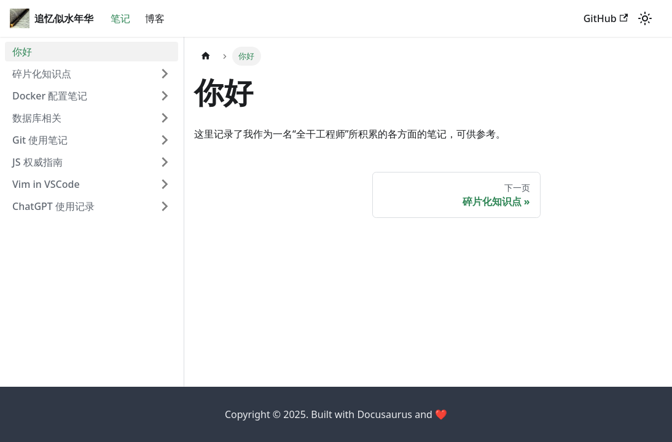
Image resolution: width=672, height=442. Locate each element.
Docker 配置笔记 (49, 96)
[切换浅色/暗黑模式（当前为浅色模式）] (645, 18)
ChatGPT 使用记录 (53, 206)
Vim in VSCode (46, 184)
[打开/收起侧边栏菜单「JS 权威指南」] (164, 162)
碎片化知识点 (41, 73)
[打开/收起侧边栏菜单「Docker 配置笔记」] (164, 96)
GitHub (606, 18)
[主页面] (205, 56)
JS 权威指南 (37, 162)
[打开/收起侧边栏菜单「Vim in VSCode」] (164, 184)
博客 (155, 18)
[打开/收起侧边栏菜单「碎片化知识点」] (164, 73)
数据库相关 (36, 118)
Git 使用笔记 (40, 140)
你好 (22, 51)
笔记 (120, 18)
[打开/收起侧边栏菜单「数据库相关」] (164, 118)
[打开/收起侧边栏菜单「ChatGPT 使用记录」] (164, 206)
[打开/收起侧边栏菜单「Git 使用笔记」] (164, 140)
